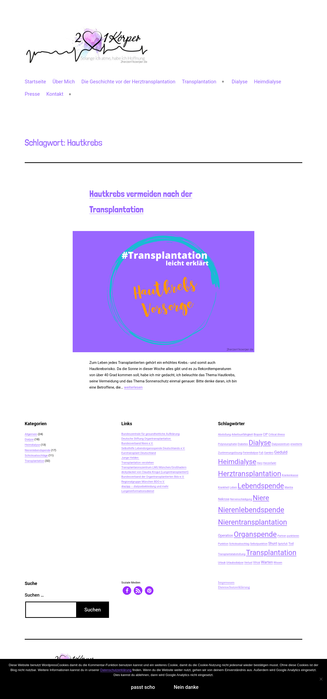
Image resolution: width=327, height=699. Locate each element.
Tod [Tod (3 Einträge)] (291, 543)
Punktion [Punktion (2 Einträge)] (223, 543)
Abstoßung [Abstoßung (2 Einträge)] (224, 434)
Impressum (226, 582)
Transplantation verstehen (137, 462)
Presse (32, 94)
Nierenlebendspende (37, 450)
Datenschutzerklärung (234, 587)
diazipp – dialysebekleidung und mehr (145, 486)
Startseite (35, 82)
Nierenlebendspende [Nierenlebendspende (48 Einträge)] (251, 510)
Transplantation (199, 82)
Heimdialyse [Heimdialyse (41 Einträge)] (237, 462)
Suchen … (34, 595)
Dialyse (239, 82)
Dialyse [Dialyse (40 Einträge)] (260, 443)
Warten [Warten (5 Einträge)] (267, 562)
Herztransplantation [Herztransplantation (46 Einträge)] (249, 473)
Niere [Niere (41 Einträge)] (261, 498)
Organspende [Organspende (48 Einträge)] (255, 534)
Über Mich (63, 82)
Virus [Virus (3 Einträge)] (256, 562)
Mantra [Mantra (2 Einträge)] (289, 487)
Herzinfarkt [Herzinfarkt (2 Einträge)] (269, 463)
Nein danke (186, 687)
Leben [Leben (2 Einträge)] (233, 487)
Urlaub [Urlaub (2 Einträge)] (222, 562)
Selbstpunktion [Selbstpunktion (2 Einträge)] (259, 543)
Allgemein (31, 434)
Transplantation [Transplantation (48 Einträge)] (271, 552)
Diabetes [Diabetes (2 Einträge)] (243, 444)
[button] (127, 590)
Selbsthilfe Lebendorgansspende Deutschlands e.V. (153, 448)
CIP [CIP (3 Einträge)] (265, 434)
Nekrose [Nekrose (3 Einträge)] (223, 499)
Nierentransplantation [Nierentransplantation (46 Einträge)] (252, 522)
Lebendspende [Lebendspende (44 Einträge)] (261, 486)
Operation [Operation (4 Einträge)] (225, 535)
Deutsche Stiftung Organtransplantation (146, 438)
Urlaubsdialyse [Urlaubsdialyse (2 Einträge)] (234, 562)
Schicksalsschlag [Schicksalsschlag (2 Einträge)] (239, 543)
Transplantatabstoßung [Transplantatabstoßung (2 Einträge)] (231, 554)
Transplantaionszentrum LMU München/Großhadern (153, 467)
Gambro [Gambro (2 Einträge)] (268, 452)
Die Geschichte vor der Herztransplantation (128, 82)
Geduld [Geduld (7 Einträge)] (280, 452)
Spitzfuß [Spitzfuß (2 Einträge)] (283, 543)
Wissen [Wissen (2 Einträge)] (278, 562)
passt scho (143, 687)
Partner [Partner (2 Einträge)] (281, 535)
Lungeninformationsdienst (137, 491)
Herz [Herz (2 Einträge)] (259, 463)
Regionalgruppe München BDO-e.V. (143, 481)
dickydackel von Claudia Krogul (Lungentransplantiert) (155, 472)
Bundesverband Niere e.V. (137, 443)
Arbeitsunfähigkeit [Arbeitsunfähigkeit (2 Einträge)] (242, 434)
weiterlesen (133, 387)
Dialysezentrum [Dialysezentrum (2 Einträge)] (281, 444)
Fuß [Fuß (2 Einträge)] (261, 452)
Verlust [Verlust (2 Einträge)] (248, 562)
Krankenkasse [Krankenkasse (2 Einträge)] (290, 475)
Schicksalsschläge (36, 455)
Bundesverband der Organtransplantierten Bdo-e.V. (152, 476)
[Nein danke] (320, 678)
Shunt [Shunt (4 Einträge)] (272, 543)
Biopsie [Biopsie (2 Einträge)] (258, 434)
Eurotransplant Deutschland (138, 453)
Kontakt (54, 94)
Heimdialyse (267, 82)
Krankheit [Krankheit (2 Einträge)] (223, 487)
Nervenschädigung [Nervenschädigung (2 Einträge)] (241, 499)
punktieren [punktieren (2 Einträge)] (293, 535)
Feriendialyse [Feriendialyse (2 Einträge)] (250, 452)
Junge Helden (130, 457)
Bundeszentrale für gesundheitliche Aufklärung (150, 434)
